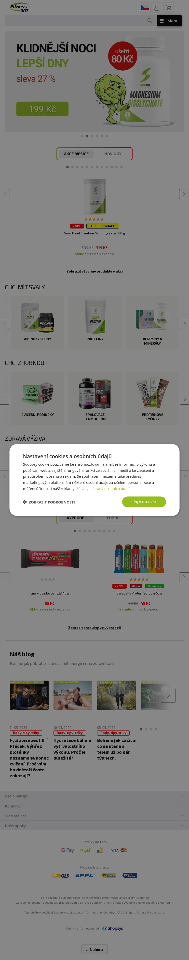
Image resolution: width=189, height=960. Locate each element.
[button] (49, 502)
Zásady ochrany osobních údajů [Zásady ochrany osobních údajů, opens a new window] (103, 488)
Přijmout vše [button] (144, 501)
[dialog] (95, 480)
